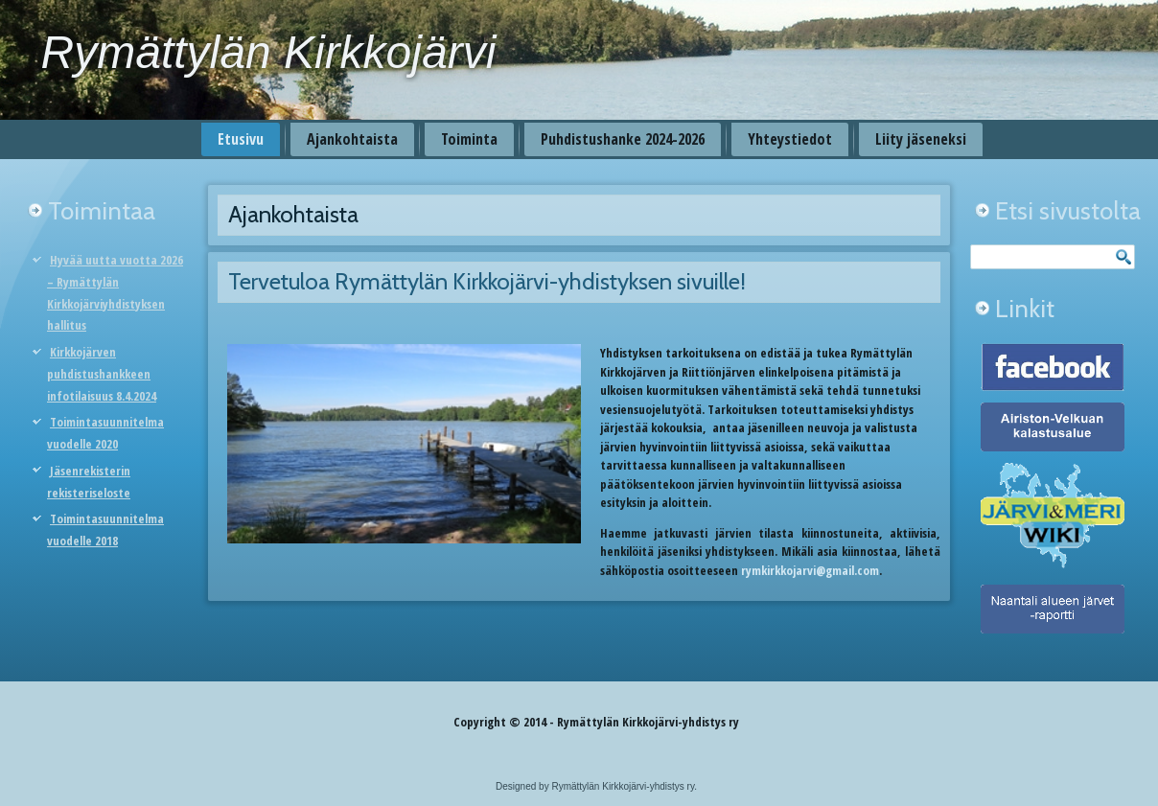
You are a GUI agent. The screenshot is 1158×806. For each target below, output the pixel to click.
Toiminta (469, 139)
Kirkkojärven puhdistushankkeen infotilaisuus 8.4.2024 (101, 373)
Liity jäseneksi (920, 139)
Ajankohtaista (352, 139)
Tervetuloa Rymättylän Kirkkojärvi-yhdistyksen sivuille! (487, 281)
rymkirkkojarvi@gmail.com (810, 570)
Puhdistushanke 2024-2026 (623, 139)
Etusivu (241, 139)
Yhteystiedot (790, 139)
